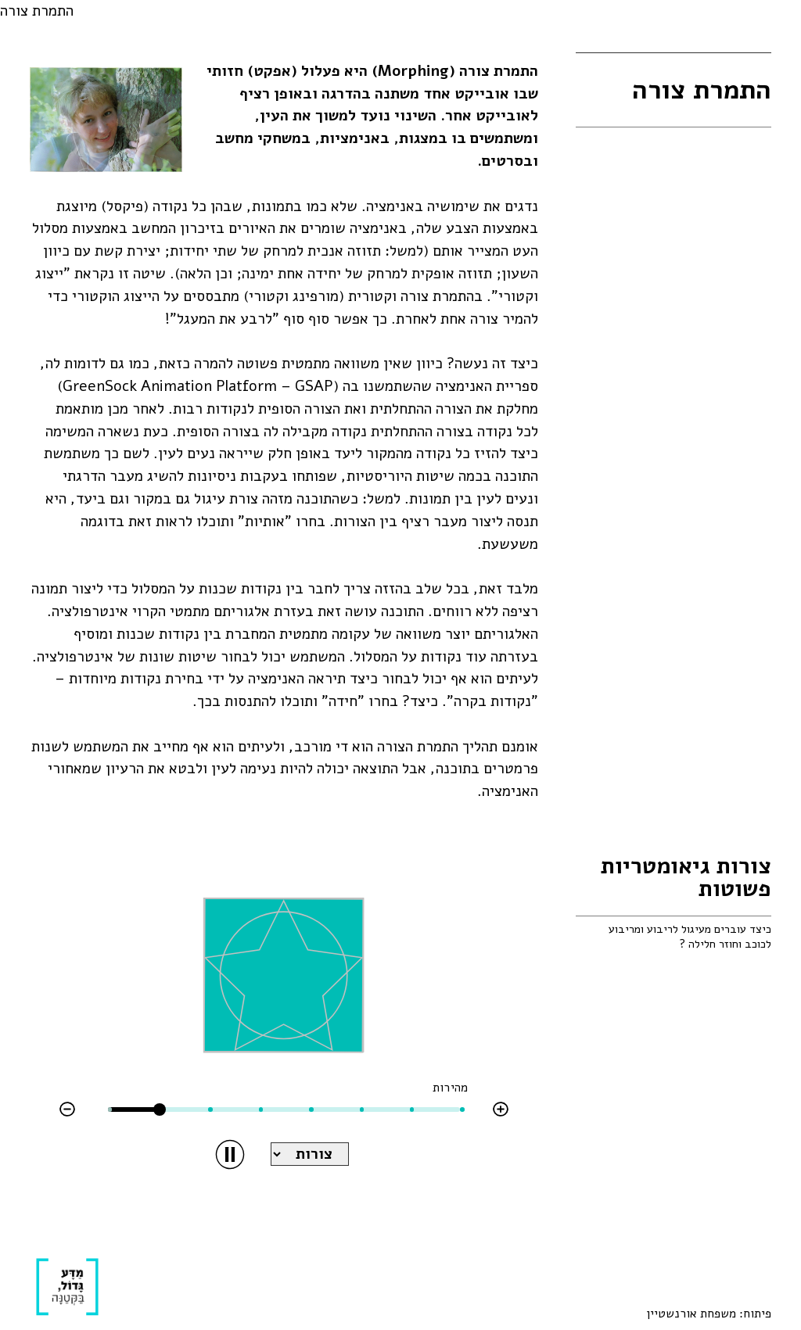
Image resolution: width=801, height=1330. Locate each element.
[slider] (159, 1109)
